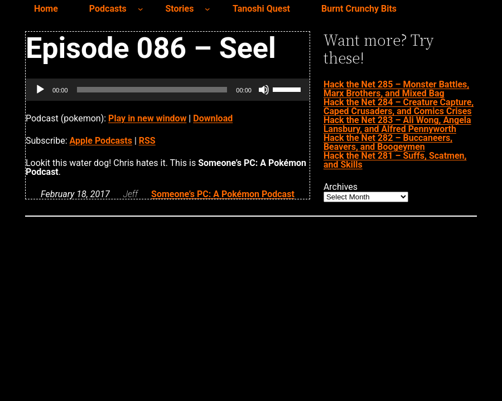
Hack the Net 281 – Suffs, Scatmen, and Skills (395, 160)
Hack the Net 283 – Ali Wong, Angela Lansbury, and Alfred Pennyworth (397, 124)
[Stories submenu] (207, 9)
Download (213, 118)
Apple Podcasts (101, 140)
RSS (147, 140)
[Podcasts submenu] (140, 9)
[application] (168, 90)
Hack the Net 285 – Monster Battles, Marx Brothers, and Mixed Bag (396, 89)
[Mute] (263, 89)
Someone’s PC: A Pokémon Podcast (223, 194)
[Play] (40, 89)
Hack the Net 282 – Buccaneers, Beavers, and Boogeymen (388, 142)
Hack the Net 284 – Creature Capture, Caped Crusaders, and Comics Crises (399, 106)
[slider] (152, 89)
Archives (341, 187)
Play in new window (147, 118)
